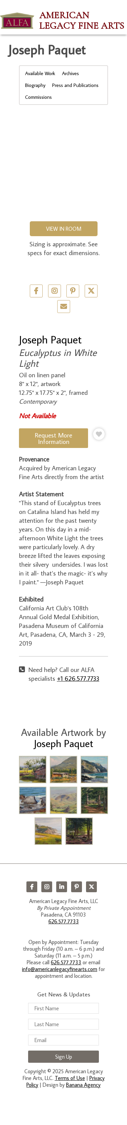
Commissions (38, 97)
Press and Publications (75, 85)
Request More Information (53, 438)
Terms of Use (70, 1078)
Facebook (31, 886)
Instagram (46, 886)
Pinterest (76, 886)
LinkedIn (61, 886)
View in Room (63, 228)
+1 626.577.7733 (78, 678)
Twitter (91, 291)
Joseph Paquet (50, 339)
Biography (35, 85)
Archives (70, 73)
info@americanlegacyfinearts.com (59, 969)
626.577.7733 (63, 921)
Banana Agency (83, 1084)
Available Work (40, 73)
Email (63, 306)
